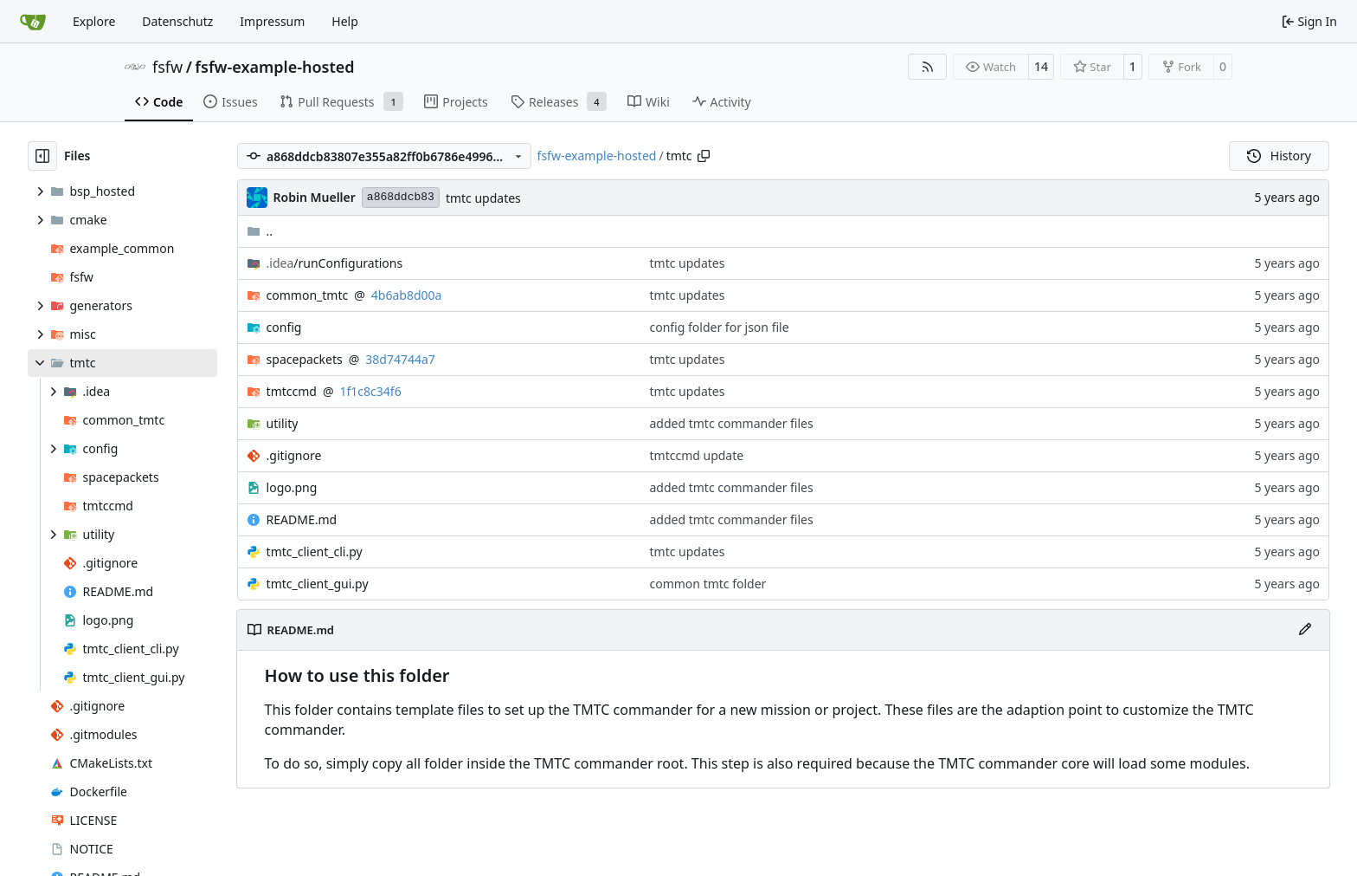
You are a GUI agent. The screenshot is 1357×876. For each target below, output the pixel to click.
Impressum (272, 21)
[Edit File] (1305, 630)
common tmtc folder (708, 583)
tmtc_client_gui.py (318, 583)
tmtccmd (292, 391)
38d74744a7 (400, 359)
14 (1041, 66)
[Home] (33, 21)
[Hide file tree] (42, 156)
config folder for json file (719, 327)
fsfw (167, 66)
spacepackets (305, 359)
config (284, 327)
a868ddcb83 (400, 197)
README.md (302, 519)
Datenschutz (177, 21)
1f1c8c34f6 (371, 391)
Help (344, 21)
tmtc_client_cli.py (315, 551)
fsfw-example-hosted (274, 66)
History (1279, 155)
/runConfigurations (335, 263)
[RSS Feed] (928, 67)
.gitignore (294, 455)
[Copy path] (704, 156)
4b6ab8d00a (406, 295)
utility (283, 423)
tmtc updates (483, 198)
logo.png (292, 487)
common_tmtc (308, 295)
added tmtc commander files (732, 423)
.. (260, 231)
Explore (94, 21)
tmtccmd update (697, 455)
